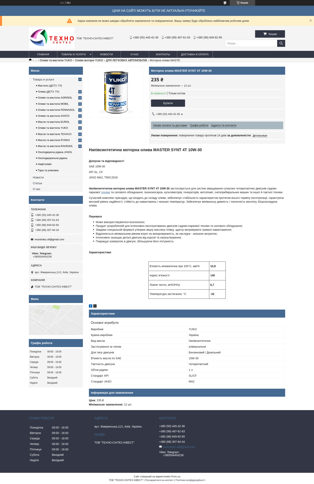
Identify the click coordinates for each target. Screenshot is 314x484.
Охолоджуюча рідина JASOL (55, 152)
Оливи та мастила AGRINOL (55, 97)
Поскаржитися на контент (159, 480)
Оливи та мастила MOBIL (53, 103)
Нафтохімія (44, 164)
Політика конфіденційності (190, 480)
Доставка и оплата (195, 54)
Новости (106, 54)
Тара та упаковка (48, 170)
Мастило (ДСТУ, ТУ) (50, 85)
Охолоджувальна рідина (52, 158)
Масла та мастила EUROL (54, 121)
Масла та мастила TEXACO (54, 134)
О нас (135, 54)
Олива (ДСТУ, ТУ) (48, 91)
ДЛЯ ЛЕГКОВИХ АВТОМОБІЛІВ (126, 60)
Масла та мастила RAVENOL (55, 146)
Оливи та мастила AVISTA (53, 115)
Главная (43, 54)
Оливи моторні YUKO (89, 60)
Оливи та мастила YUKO (56, 60)
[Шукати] (281, 43)
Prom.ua (175, 476)
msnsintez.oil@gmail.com (49, 239)
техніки (105, 192)
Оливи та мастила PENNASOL (56, 109)
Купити (168, 103)
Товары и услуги (73, 54)
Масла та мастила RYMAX (54, 140)
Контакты (163, 54)
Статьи (37, 183)
